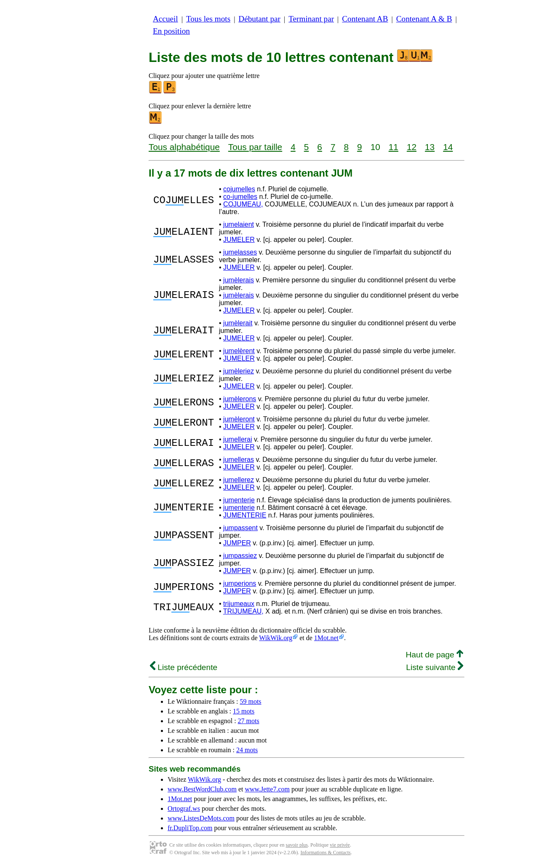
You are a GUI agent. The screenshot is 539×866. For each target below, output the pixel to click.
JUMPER (237, 543)
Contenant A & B (424, 18)
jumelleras (238, 459)
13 (430, 147)
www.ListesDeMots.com (201, 818)
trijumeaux (238, 603)
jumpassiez (240, 555)
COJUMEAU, (243, 204)
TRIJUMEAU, (243, 611)
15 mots (243, 711)
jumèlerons (239, 398)
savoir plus (297, 845)
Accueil (165, 18)
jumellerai (237, 439)
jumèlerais (238, 280)
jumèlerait (237, 323)
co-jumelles (240, 196)
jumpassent (240, 527)
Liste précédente (183, 667)
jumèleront (239, 419)
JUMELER (239, 239)
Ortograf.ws (184, 808)
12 (411, 147)
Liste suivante (434, 667)
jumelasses (240, 252)
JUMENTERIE (244, 515)
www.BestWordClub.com (202, 789)
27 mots (248, 720)
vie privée (340, 845)
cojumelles (239, 189)
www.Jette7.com (267, 789)
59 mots (250, 701)
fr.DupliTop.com (190, 827)
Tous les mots (208, 18)
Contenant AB (365, 18)
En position (171, 31)
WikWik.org (275, 637)
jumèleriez (238, 371)
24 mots (247, 749)
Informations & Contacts (325, 852)
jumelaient (238, 224)
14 (448, 147)
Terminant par (311, 18)
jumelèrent (239, 350)
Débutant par (259, 18)
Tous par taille (255, 147)
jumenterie (239, 500)
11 (393, 147)
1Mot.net (326, 637)
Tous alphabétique (184, 147)
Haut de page (434, 654)
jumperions (239, 583)
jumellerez (238, 479)
